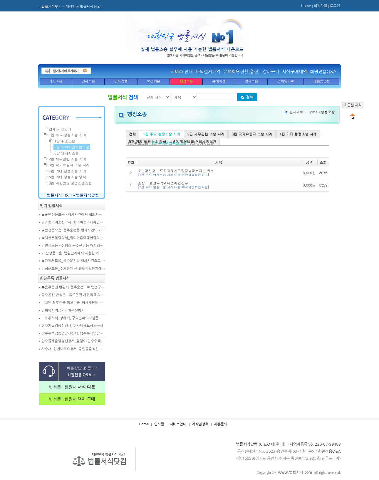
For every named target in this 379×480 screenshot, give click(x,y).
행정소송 (186, 81)
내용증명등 (321, 81)
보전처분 (153, 81)
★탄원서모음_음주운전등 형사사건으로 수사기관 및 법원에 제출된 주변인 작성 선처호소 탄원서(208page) (73, 261)
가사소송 (55, 81)
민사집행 (121, 81)
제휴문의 (220, 424)
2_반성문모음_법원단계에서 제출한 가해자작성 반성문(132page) (73, 253)
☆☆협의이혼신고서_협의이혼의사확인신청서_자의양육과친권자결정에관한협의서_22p (73, 222)
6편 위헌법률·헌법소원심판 (194, 141)
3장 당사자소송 (66, 152)
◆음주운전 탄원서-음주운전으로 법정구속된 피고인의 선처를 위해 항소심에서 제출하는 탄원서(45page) (73, 287)
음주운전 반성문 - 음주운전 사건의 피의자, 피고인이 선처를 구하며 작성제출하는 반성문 (73, 295)
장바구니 (271, 71)
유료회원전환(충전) (241, 71)
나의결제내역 (208, 71)
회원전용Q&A (323, 71)
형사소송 (251, 81)
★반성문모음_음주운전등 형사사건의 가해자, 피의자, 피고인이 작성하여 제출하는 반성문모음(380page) (73, 230)
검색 (247, 97)
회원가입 (320, 6)
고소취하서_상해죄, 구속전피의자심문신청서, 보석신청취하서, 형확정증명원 (73, 318)
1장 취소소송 (64, 140)
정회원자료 (285, 81)
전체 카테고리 (60, 128)
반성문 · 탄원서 (72, 387)
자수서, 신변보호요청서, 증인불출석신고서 (73, 349)
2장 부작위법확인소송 (71, 146)
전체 (132, 133)
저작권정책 (200, 424)
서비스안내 (178, 424)
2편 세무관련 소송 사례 (205, 133)
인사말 (159, 424)
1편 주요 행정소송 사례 (161, 133)
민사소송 (88, 81)
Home (306, 6)
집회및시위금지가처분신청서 (63, 310)
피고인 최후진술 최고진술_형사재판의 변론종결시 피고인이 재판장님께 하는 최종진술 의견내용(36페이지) (73, 302)
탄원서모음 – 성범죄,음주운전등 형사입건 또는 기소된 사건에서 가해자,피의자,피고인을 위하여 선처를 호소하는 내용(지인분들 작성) (73, 245)
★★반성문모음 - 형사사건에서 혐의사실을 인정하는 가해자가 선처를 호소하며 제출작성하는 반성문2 (73, 214)
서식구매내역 (294, 71)
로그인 (335, 6)
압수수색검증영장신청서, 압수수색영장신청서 (73, 333)
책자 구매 (86, 399)
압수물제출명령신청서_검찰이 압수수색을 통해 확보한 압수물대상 (73, 341)
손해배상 (218, 81)
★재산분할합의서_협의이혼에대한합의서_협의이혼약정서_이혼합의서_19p (73, 238)
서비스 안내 (182, 71)
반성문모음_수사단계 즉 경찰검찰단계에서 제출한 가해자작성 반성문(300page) (73, 269)
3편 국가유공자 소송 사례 (252, 133)
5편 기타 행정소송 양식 (147, 141)
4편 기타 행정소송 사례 (298, 133)
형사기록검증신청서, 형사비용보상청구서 (72, 326)
